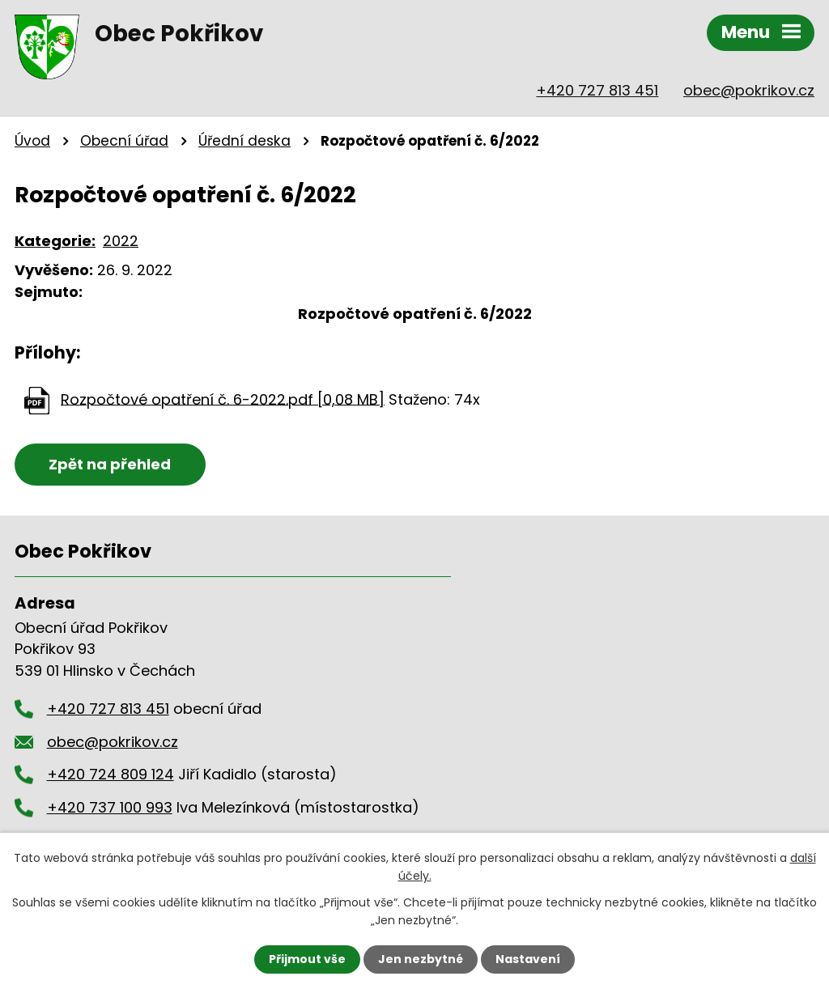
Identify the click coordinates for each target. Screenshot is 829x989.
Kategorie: (55, 241)
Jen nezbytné (420, 959)
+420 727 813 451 (597, 90)
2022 (120, 241)
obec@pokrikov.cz (748, 90)
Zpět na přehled (110, 464)
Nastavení (527, 959)
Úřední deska (244, 141)
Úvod (32, 141)
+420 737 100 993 (109, 807)
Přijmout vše (307, 959)
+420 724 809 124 (110, 774)
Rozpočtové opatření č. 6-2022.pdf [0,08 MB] (223, 398)
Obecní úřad (124, 141)
